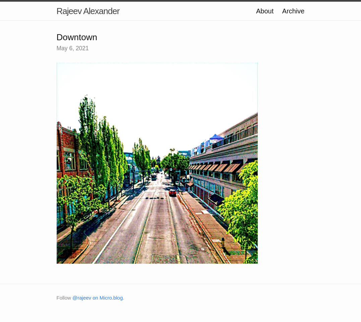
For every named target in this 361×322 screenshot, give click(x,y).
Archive (293, 11)
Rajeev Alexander (88, 11)
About (265, 11)
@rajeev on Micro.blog (97, 298)
